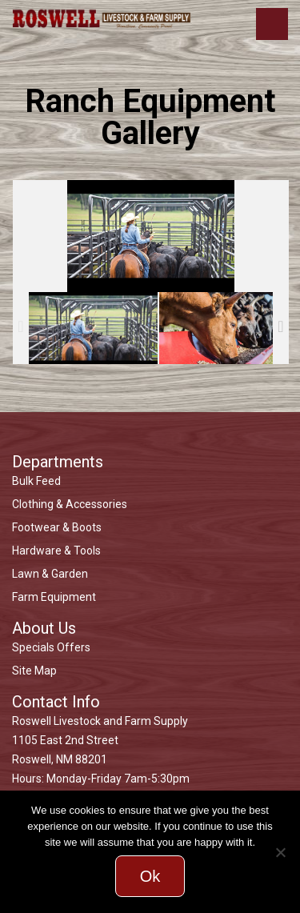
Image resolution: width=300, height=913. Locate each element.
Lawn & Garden (50, 573)
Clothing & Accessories (69, 504)
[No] (280, 852)
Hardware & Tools (56, 550)
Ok (150, 876)
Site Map (34, 670)
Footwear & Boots (57, 527)
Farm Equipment (54, 597)
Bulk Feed (36, 481)
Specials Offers (51, 647)
